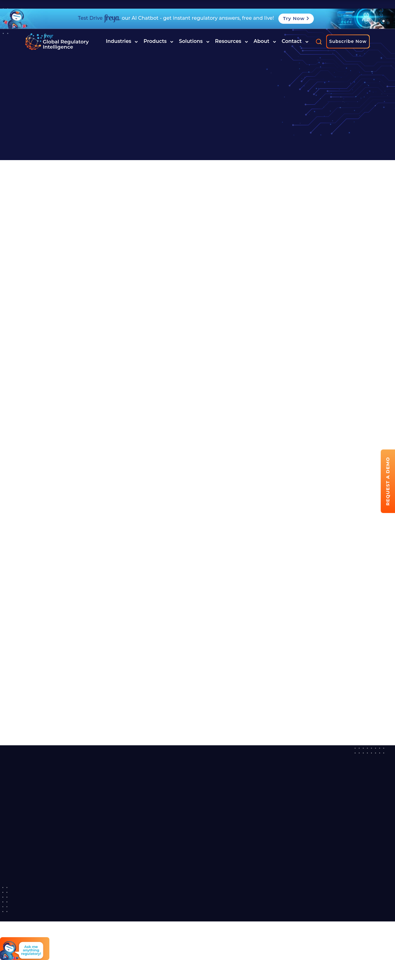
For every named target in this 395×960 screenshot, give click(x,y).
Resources (231, 41)
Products (158, 41)
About (265, 41)
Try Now (296, 18)
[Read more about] (57, 41)
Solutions (194, 41)
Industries (122, 41)
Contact (295, 41)
